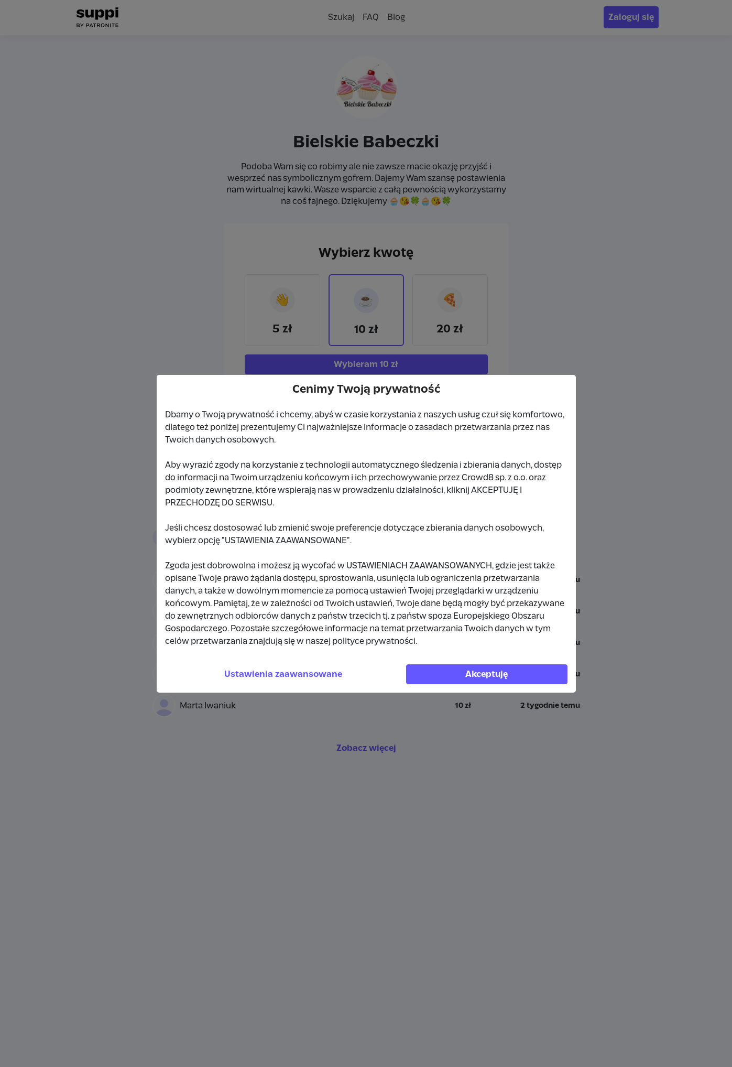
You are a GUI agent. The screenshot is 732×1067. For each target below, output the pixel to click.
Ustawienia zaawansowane (283, 674)
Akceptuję (486, 674)
